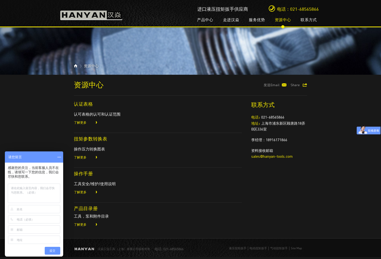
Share (295, 85)
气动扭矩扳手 (279, 248)
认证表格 (83, 104)
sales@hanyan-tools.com (272, 156)
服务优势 (257, 19)
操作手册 (83, 173)
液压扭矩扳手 (237, 248)
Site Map (296, 248)
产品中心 (205, 19)
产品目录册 (86, 208)
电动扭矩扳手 (258, 248)
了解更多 (80, 122)
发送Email (271, 85)
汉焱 (91, 14)
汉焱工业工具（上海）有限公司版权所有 (124, 249)
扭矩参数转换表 (90, 138)
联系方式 (309, 19)
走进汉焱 (231, 19)
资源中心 (283, 19)
